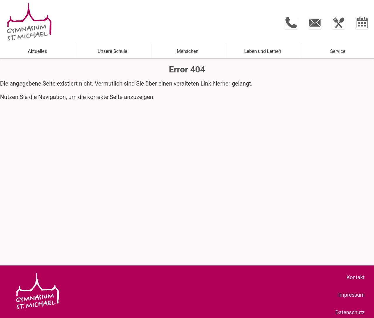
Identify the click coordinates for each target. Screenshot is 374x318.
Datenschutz (350, 312)
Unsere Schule (112, 51)
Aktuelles (37, 51)
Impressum (351, 295)
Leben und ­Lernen (262, 51)
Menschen (187, 51)
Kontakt (356, 277)
